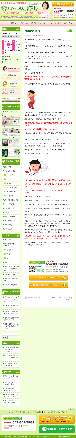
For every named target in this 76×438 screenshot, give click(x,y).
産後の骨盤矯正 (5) (11, 200)
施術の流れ (24, 23)
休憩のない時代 (32, 30)
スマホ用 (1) (8, 225)
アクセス (10, 258)
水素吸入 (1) (8, 229)
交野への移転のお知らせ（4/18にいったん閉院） (11, 349)
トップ (5, 23)
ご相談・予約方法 (10, 285)
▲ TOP (72, 409)
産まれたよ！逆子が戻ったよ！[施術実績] (11, 268)
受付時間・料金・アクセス (39, 23)
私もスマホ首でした (11, 305)
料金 (8, 254)
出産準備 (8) (11, 196)
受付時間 (10, 250)
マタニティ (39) (10, 171)
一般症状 (40, 35)
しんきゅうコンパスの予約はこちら (47, 277)
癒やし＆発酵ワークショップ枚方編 (60, 298)
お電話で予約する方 (47, 285)
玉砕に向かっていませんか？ (35, 298)
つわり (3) (10, 175)
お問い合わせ (68, 23)
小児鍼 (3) (7, 212)
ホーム (11, 412)
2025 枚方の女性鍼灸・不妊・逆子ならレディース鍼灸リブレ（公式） (36, 436)
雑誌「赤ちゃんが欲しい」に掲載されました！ (11, 357)
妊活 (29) (7, 167)
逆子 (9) (9, 179)
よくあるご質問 (56, 23)
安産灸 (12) (11, 183)
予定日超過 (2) (12, 187)
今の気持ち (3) (9, 221)
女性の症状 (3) (9, 204)
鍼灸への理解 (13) (10, 216)
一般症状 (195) (9, 208)
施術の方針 (14, 23)
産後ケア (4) (11, 192)
